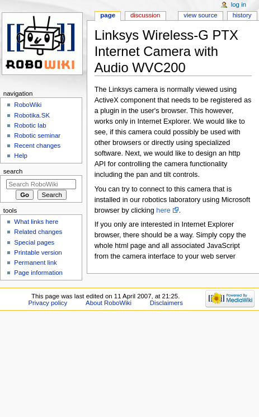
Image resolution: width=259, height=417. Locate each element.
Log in (238, 4)
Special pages (34, 242)
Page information (38, 272)
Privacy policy (47, 302)
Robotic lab (30, 125)
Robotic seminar (37, 135)
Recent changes (37, 145)
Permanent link (35, 262)
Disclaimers (166, 302)
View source (200, 15)
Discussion (145, 15)
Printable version (38, 252)
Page (107, 15)
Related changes (38, 231)
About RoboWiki (108, 302)
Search (13, 171)
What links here (36, 221)
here (163, 210)
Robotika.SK (32, 115)
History (242, 15)
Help (20, 155)
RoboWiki (27, 104)
